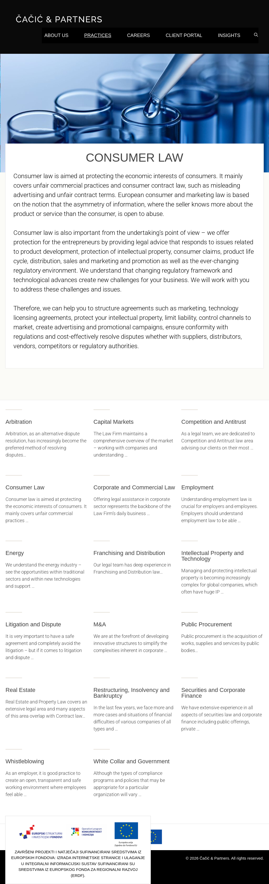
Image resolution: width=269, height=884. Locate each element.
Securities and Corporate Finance (213, 693)
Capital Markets (114, 422)
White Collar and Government (132, 761)
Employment (197, 487)
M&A (100, 624)
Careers (138, 35)
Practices (97, 35)
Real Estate (20, 690)
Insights (229, 35)
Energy (15, 553)
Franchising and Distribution (129, 553)
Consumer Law (25, 487)
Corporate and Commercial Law (134, 487)
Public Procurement (206, 624)
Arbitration (19, 422)
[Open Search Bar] (256, 34)
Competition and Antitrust (213, 422)
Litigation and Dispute (33, 624)
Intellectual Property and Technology (212, 556)
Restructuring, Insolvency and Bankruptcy (132, 693)
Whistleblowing (25, 761)
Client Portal (184, 35)
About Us (56, 35)
